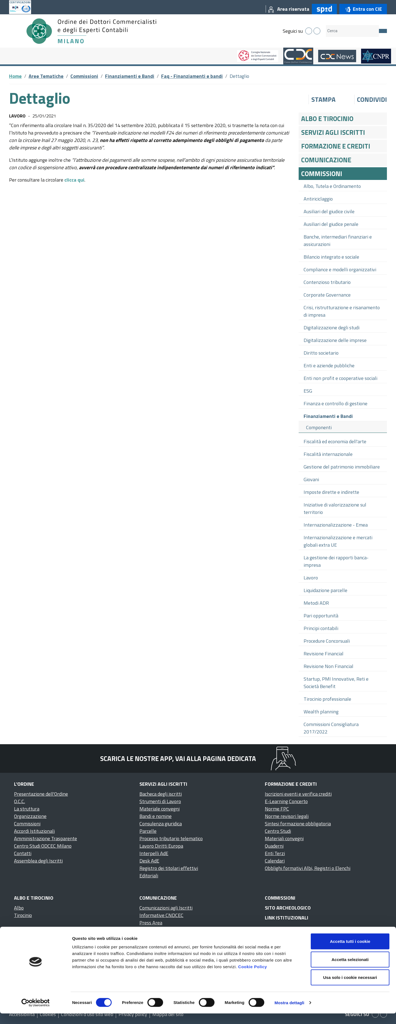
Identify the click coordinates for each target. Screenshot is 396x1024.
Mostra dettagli (289, 1013)
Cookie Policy (252, 977)
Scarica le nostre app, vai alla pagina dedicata (178, 758)
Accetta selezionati (350, 970)
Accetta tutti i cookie (350, 951)
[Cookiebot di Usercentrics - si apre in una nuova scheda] (36, 1013)
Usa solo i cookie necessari (350, 987)
